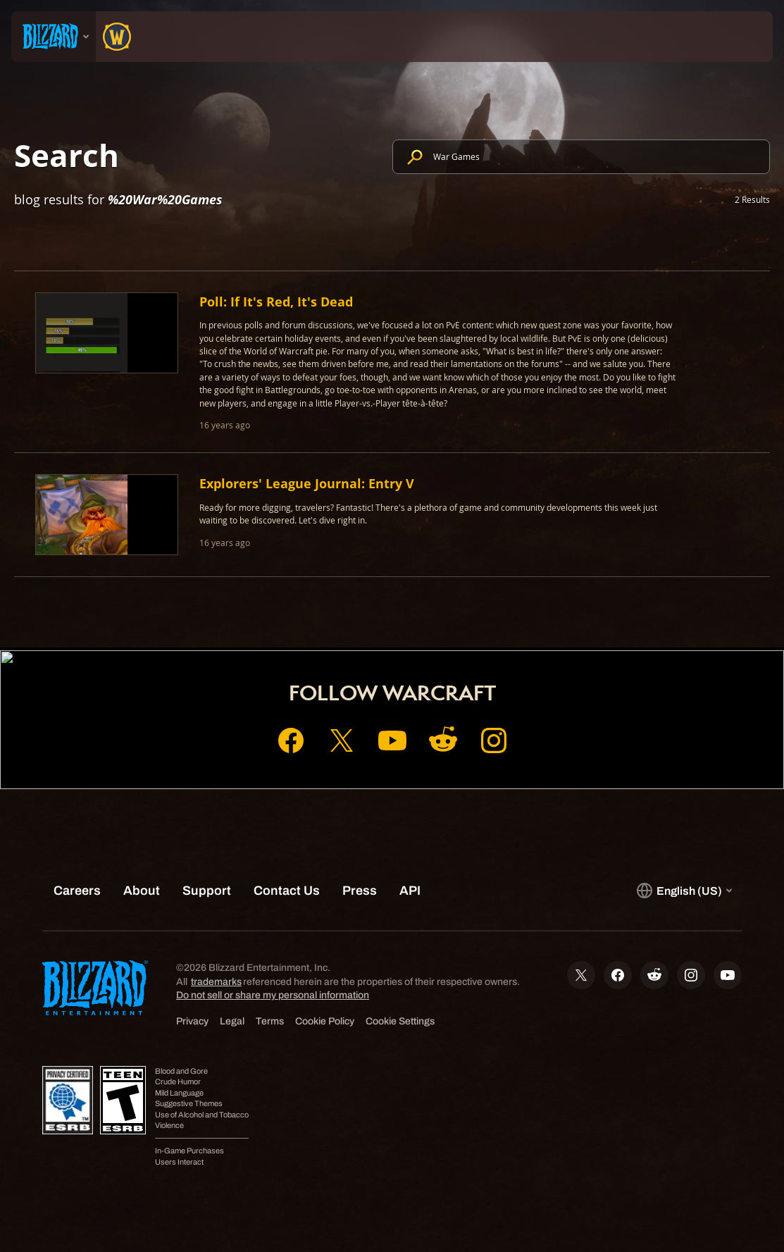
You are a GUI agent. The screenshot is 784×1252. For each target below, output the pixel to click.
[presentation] (53, 36)
